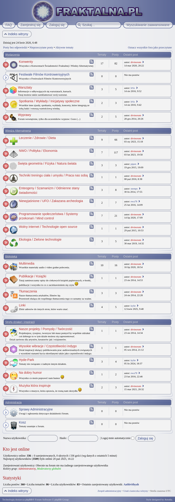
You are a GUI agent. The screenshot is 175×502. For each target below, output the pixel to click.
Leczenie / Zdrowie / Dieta (37, 138)
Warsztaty (25, 87)
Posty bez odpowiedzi (15, 47)
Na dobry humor (30, 372)
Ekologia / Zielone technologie (40, 239)
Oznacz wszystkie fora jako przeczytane (150, 47)
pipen (133, 164)
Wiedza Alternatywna (18, 130)
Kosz (22, 422)
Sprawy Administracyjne (36, 409)
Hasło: (63, 438)
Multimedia (26, 263)
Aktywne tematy (64, 47)
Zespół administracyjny (109, 490)
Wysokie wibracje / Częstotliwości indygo (48, 346)
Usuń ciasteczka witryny (135, 490)
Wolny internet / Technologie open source (48, 227)
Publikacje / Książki (32, 276)
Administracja (13, 402)
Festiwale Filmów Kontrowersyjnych (44, 74)
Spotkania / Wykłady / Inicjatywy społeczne (49, 101)
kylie (133, 305)
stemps (134, 188)
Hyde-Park (26, 360)
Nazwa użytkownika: (14, 438)
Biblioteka (11, 256)
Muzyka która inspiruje (35, 385)
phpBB (28, 499)
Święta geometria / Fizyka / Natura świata (47, 163)
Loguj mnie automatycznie (117, 438)
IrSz (133, 88)
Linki (22, 305)
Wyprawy (24, 115)
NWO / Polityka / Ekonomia (38, 150)
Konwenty (26, 61)
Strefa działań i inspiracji (20, 322)
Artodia (168, 499)
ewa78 (134, 201)
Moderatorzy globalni (49, 468)
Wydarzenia (12, 54)
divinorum (136, 62)
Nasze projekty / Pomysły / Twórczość (45, 329)
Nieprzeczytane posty (41, 47)
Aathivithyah (131, 484)
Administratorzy (27, 468)
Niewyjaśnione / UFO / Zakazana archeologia (51, 201)
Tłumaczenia (28, 291)
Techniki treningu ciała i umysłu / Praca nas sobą (53, 175)
